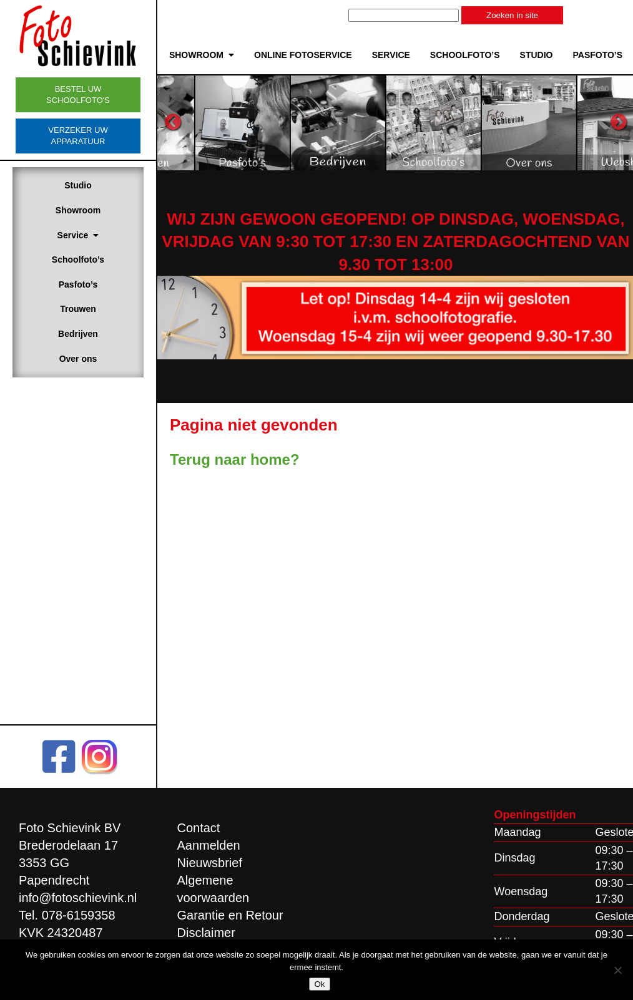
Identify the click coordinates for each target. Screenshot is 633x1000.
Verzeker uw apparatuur (77, 135)
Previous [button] (173, 122)
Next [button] (618, 122)
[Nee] (617, 970)
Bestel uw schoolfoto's (78, 94)
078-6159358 (78, 915)
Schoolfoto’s (78, 260)
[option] (277, 122)
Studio (78, 185)
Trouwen (78, 309)
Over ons (78, 359)
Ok (319, 984)
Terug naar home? (235, 459)
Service (78, 235)
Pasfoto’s (78, 284)
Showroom (78, 210)
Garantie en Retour (230, 915)
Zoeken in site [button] (512, 15)
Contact (198, 828)
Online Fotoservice (303, 55)
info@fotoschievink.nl (78, 898)
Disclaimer (206, 932)
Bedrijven (78, 334)
